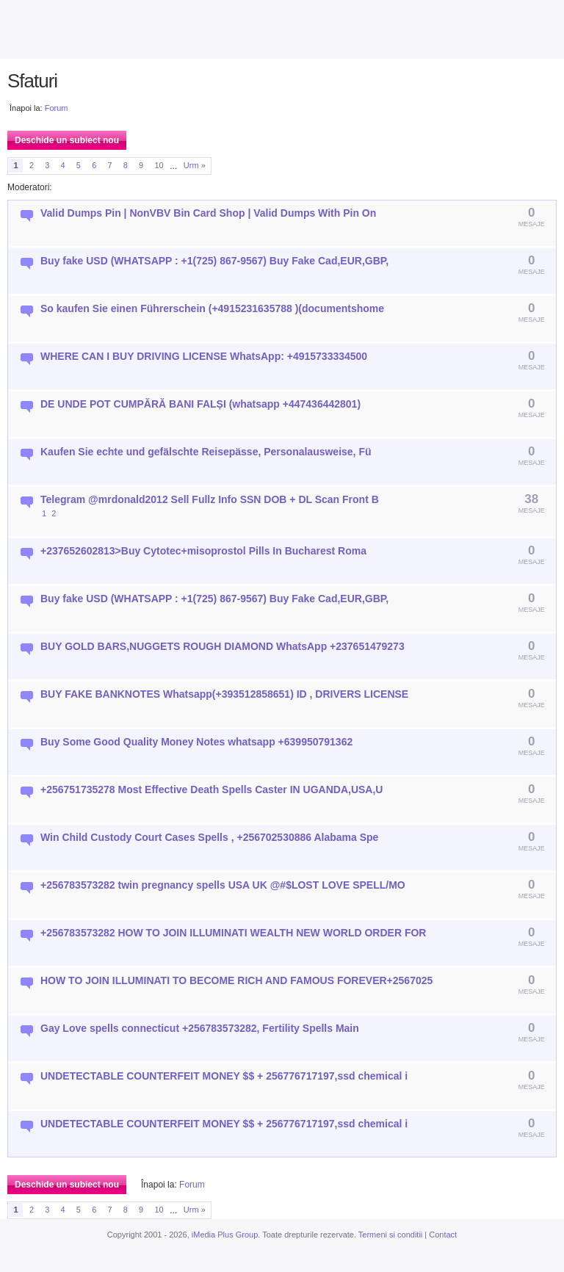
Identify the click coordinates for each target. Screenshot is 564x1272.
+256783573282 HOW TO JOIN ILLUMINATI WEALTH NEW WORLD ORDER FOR (233, 933)
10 (158, 165)
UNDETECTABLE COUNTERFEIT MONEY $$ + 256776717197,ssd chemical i (224, 1076)
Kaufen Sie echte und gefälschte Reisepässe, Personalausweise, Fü (206, 452)
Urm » (195, 165)
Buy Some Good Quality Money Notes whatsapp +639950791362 (196, 742)
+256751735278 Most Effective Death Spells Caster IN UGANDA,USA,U (211, 789)
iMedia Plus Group (225, 1234)
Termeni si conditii (390, 1234)
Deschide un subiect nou (67, 140)
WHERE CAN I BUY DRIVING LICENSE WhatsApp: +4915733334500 (203, 356)
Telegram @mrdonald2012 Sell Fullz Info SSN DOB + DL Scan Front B (209, 499)
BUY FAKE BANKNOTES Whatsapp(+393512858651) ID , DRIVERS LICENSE (224, 694)
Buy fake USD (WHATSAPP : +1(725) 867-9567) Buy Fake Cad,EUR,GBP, (214, 261)
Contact (443, 1234)
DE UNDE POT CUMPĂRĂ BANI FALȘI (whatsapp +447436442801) (200, 404)
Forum (56, 108)
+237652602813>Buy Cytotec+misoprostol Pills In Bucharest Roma (203, 551)
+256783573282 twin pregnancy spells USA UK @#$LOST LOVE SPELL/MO (222, 885)
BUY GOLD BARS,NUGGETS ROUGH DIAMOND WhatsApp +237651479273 (222, 646)
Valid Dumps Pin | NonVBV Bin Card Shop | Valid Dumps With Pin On (208, 213)
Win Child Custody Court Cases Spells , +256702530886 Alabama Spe (209, 837)
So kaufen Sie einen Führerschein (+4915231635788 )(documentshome (212, 308)
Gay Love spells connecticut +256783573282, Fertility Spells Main (199, 1028)
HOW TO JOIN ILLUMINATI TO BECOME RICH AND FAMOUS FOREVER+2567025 (236, 980)
